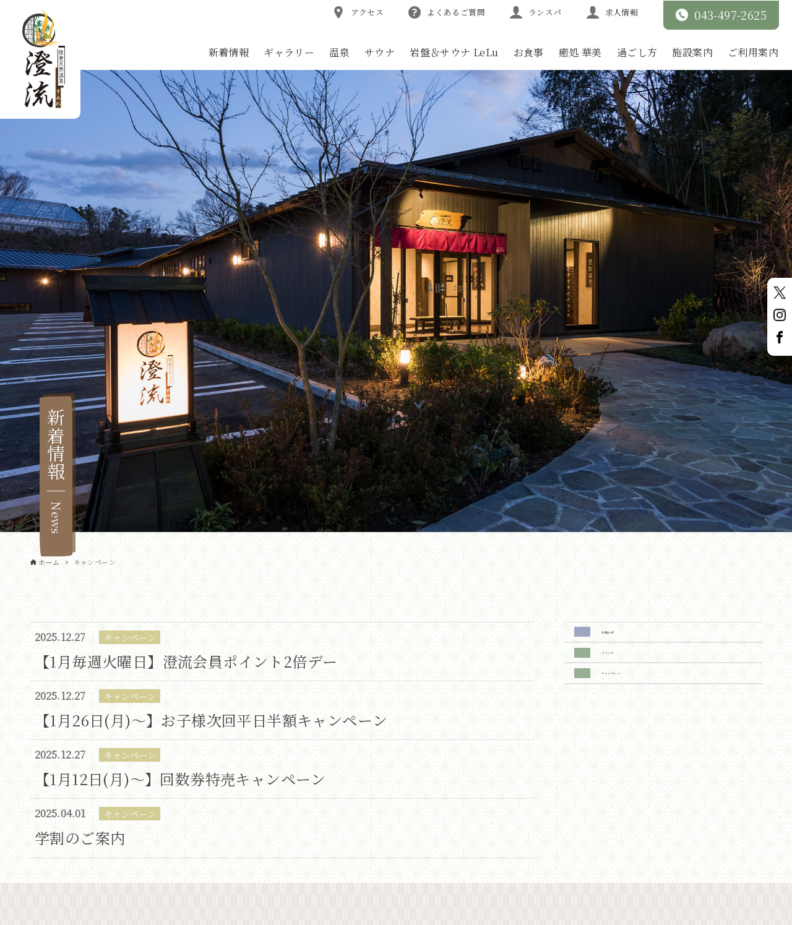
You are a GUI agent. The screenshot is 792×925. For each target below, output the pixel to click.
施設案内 (692, 52)
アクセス (358, 12)
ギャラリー (289, 52)
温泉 (339, 52)
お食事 (529, 52)
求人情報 (613, 12)
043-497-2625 (721, 15)
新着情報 (229, 52)
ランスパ (536, 12)
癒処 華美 (580, 52)
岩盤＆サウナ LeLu (454, 52)
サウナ (379, 52)
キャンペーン (633, 702)
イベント (623, 670)
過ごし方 (637, 52)
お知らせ (622, 637)
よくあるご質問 (446, 12)
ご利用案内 (753, 52)
